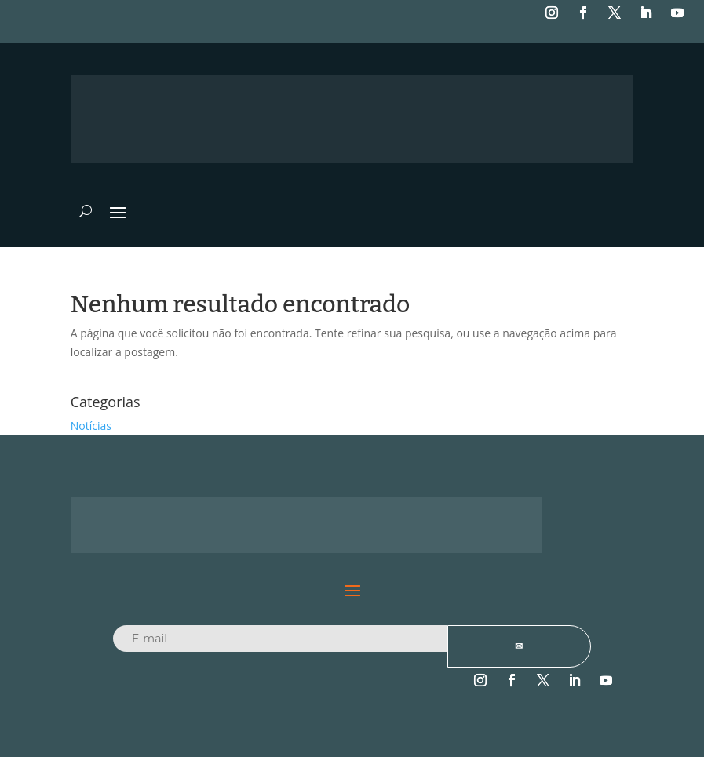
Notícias (91, 425)
